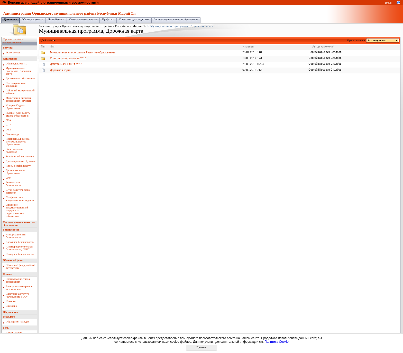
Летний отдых (56, 19)
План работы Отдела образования (18, 280)
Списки (7, 274)
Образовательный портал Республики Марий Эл (30, 7)
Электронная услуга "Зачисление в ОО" (17, 295)
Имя (52, 46)
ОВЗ (8, 129)
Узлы (6, 327)
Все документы (377, 40)
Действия (47, 40)
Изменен (248, 46)
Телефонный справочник (20, 156)
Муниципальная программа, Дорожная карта (18, 71)
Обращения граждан (18, 321)
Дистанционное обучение (20, 161)
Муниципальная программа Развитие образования (82, 52)
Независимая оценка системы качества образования (18, 141)
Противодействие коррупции (16, 84)
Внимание (11, 305)
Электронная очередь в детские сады (19, 288)
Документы (10, 58)
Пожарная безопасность (20, 254)
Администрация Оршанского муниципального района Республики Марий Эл (106, 7)
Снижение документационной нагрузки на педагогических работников (17, 210)
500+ (8, 177)
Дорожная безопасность (20, 242)
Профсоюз (108, 19)
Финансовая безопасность (13, 184)
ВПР (8, 124)
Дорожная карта (60, 70)
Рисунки (8, 47)
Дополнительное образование (15, 172)
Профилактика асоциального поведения (20, 199)
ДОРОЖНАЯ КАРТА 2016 (66, 64)
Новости (11, 301)
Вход (388, 2)
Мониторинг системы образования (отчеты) (18, 99)
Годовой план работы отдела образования (18, 114)
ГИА (8, 120)
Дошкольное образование (20, 78)
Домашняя (10, 19)
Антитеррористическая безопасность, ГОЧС (19, 248)
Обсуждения (10, 312)
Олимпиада (12, 134)
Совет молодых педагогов (134, 19)
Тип (43, 46)
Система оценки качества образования (176, 19)
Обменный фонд (13, 260)
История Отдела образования (15, 107)
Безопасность (11, 229)
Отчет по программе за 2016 (68, 58)
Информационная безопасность (16, 236)
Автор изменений (323, 46)
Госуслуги (9, 316)
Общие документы (32, 19)
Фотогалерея (13, 52)
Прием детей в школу (18, 165)
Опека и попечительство (83, 19)
